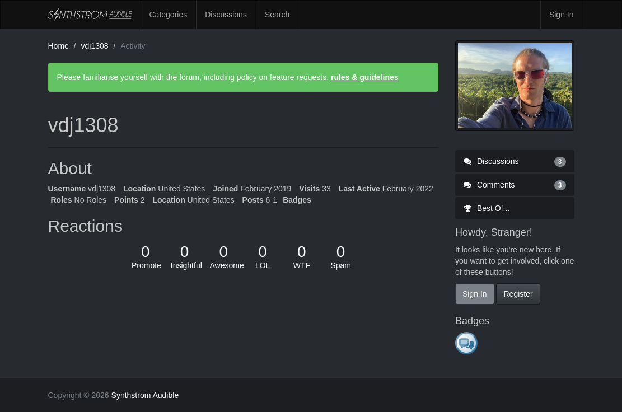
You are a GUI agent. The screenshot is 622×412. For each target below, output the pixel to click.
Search (277, 14)
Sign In (561, 14)
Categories (168, 14)
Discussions (226, 14)
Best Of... (486, 208)
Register (517, 293)
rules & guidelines (365, 77)
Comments (515, 184)
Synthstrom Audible (90, 15)
